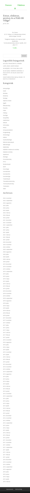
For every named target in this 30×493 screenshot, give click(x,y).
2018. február (6, 313)
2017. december (7, 318)
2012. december (7, 415)
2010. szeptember (7, 467)
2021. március (6, 235)
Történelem (6, 186)
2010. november (7, 462)
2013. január (6, 413)
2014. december (7, 364)
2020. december (7, 242)
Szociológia (6, 169)
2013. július (6, 398)
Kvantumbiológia (7, 140)
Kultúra (5, 137)
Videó (4, 188)
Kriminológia (6, 135)
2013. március (6, 408)
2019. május (6, 279)
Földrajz (5, 113)
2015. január (6, 362)
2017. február (6, 335)
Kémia (4, 127)
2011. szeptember (7, 447)
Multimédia (6, 147)
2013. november (7, 393)
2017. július (6, 325)
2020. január (6, 261)
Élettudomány (6, 105)
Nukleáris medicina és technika (11, 149)
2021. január (6, 239)
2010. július (6, 472)
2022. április (6, 210)
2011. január (6, 457)
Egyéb (4, 103)
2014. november (7, 366)
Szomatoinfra (6, 171)
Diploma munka (7, 100)
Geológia (5, 115)
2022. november (7, 198)
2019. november (7, 266)
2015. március (6, 357)
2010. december (7, 459)
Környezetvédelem (8, 130)
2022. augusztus (7, 203)
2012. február (6, 435)
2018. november (7, 293)
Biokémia (5, 96)
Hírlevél (5, 122)
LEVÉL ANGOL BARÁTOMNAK (11, 66)
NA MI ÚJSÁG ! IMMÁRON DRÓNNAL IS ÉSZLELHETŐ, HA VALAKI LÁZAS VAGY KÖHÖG (13, 72)
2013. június (6, 401)
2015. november (7, 352)
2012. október (6, 420)
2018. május (6, 305)
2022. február (6, 215)
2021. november (7, 222)
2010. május (6, 476)
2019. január (6, 288)
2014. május (6, 381)
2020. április (6, 257)
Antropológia (6, 88)
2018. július (6, 303)
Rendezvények (6, 164)
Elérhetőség (18, 489)
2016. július (6, 344)
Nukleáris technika (7, 152)
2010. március (6, 481)
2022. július (6, 205)
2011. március (6, 452)
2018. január (6, 315)
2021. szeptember (7, 225)
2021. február (6, 237)
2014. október (6, 369)
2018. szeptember (7, 298)
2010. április (6, 479)
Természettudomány (8, 183)
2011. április (6, 450)
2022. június (6, 208)
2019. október (6, 269)
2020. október (6, 247)
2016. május (6, 347)
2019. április (6, 281)
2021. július (6, 227)
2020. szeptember (7, 249)
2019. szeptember (7, 271)
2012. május (6, 428)
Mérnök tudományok (8, 142)
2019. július (6, 274)
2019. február (6, 286)
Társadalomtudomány (9, 181)
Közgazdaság (6, 132)
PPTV (4, 161)
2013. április (6, 406)
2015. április (6, 354)
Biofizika (5, 93)
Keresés (24, 56)
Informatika (6, 125)
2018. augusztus (7, 300)
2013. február (6, 410)
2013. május (6, 403)
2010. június (6, 474)
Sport (4, 166)
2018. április (6, 308)
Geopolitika (6, 118)
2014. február (6, 388)
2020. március (6, 259)
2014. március (6, 386)
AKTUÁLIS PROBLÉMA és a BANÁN (12, 63)
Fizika (4, 110)
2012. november (7, 418)
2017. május (6, 330)
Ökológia (5, 157)
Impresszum (9, 489)
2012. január (6, 437)
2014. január (6, 391)
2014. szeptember (7, 371)
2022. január (6, 217)
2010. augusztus (7, 469)
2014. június (6, 379)
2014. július (6, 376)
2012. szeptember (7, 423)
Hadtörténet (6, 120)
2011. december (7, 440)
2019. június (6, 276)
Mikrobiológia (6, 144)
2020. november (7, 244)
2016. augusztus (7, 342)
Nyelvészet (6, 154)
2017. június (6, 327)
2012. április (6, 430)
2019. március (6, 283)
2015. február (6, 359)
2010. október (6, 464)
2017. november (7, 320)
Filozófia (5, 108)
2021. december (7, 220)
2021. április (6, 232)
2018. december (7, 291)
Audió (4, 91)
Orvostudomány (7, 159)
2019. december (7, 264)
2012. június (6, 425)
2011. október (6, 445)
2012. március (6, 432)
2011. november (7, 442)
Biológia (5, 98)
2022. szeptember (7, 200)
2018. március (6, 310)
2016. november (7, 340)
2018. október (6, 296)
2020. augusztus (7, 252)
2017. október (6, 322)
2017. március (6, 332)
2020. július (6, 254)
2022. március (6, 212)
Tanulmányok (6, 179)
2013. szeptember (7, 396)
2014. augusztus (7, 374)
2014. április (6, 384)
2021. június (6, 230)
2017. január (6, 337)
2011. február (6, 454)
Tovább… (15, 48)
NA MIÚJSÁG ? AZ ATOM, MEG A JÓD (12, 68)
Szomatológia (6, 176)
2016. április (6, 349)
